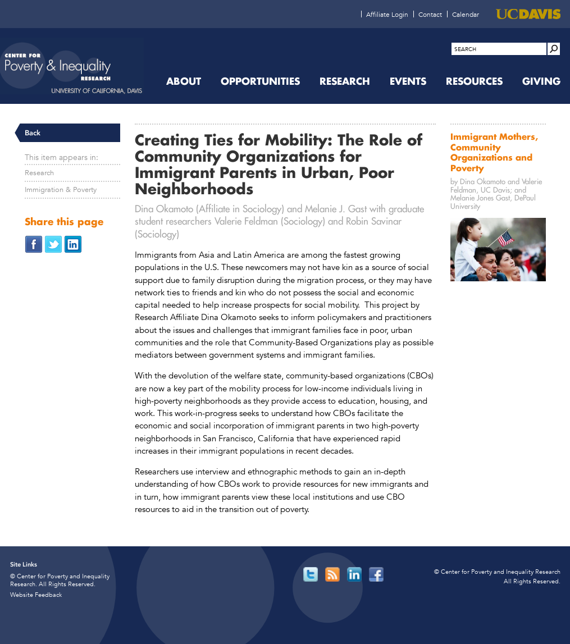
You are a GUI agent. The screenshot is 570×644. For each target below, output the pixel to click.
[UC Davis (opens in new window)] (528, 14)
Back (32, 133)
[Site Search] (554, 49)
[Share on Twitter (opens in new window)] (53, 243)
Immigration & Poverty (61, 189)
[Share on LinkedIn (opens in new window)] (73, 243)
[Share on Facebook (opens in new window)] (34, 243)
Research (39, 172)
